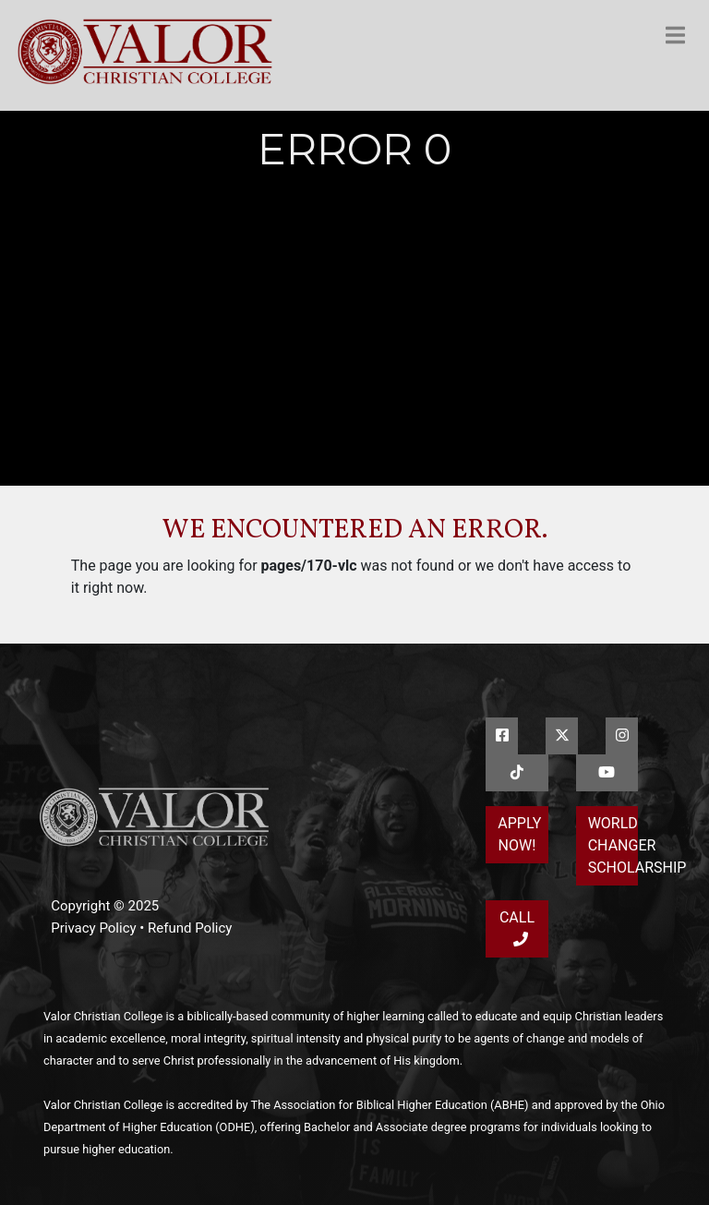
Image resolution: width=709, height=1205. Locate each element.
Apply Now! (519, 834)
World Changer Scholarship (613, 845)
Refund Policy (190, 928)
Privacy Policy (93, 928)
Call (517, 927)
